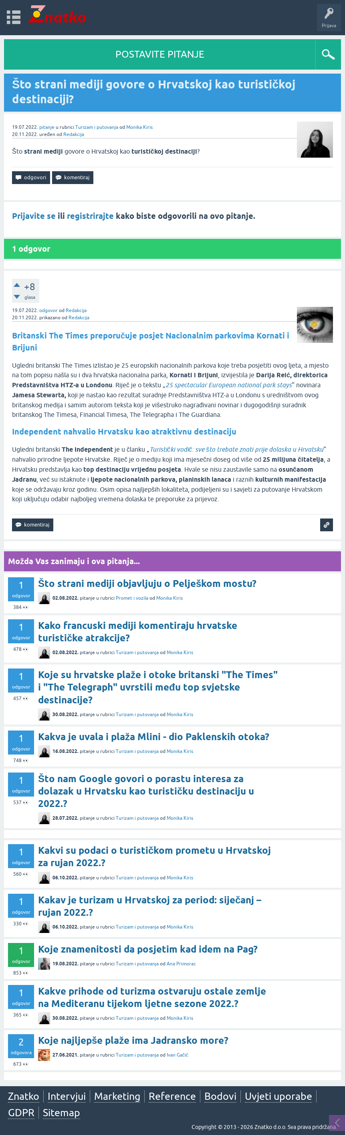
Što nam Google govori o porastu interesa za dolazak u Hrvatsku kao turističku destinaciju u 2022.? (146, 791)
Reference (172, 1096)
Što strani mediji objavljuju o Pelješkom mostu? (147, 583)
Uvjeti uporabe (278, 1096)
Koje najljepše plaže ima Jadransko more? (133, 1040)
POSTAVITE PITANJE (159, 54)
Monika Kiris (139, 127)
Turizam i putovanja (96, 127)
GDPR (21, 1112)
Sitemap (61, 1112)
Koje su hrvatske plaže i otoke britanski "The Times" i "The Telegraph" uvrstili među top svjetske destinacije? (158, 687)
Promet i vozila (132, 598)
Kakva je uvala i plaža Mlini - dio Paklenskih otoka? (153, 737)
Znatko (23, 1096)
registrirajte (90, 216)
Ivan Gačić (177, 1055)
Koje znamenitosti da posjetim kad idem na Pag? (148, 949)
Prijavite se (34, 216)
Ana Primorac (181, 964)
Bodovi (220, 1096)
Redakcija (73, 134)
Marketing (117, 1096)
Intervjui (67, 1096)
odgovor (48, 310)
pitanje (46, 127)
